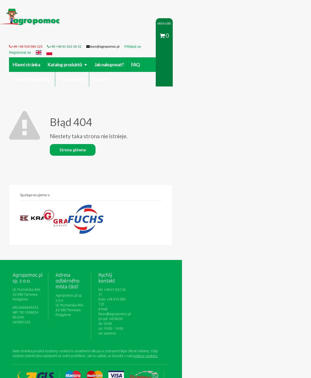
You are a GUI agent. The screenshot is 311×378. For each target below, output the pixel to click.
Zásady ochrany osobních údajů (179, 327)
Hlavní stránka (38, 38)
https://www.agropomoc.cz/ (34, 11)
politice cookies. (43, 290)
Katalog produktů (78, 38)
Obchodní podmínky (178, 38)
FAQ (147, 38)
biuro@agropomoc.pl (189, 252)
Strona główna (84, 109)
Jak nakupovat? (120, 38)
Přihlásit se (113, 327)
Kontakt (247, 38)
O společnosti (218, 38)
